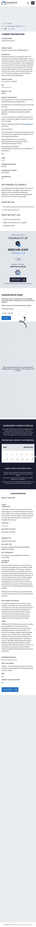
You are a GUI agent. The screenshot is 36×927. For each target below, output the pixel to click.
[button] (32, 2)
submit (6, 318)
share (11, 29)
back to (7, 23)
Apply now (19, 280)
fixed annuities (26, 124)
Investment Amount (8, 309)
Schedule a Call (18, 253)
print (4, 29)
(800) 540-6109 (28, 3)
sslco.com (5, 526)
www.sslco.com (6, 87)
